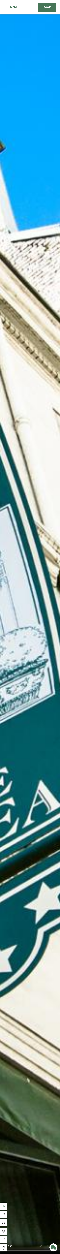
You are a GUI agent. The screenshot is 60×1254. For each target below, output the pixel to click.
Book (47, 7)
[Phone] (3, 1214)
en (3, 1206)
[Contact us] (53, 1247)
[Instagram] (3, 1239)
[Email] (3, 1222)
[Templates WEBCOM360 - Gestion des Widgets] (3, 1231)
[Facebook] (3, 1247)
